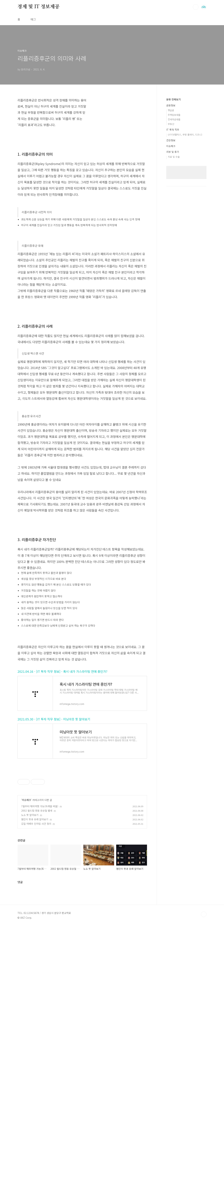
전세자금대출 (174, 119)
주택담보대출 (174, 114)
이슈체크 (26, 897)
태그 (33, 19)
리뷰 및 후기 (172, 152)
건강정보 (170, 140)
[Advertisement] (82, 544)
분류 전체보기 (173, 99)
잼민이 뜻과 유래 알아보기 (34, 917)
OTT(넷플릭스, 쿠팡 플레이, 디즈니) (185, 134)
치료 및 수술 (174, 156)
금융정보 (170, 105)
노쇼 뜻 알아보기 (29, 912)
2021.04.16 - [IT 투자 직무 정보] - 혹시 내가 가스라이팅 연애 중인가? (62, 769)
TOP (203, 1061)
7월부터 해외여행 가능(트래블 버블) (39, 904)
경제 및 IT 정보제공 (38, 6)
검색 (195, 7)
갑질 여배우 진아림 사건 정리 (36, 921)
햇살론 (171, 110)
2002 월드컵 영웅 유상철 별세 (36, 908)
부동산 (171, 124)
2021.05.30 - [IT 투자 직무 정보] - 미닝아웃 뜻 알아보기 (54, 817)
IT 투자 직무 (172, 129)
